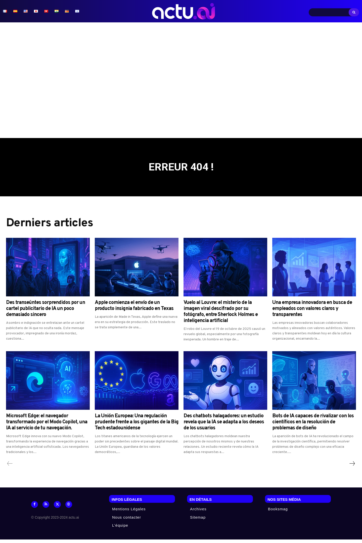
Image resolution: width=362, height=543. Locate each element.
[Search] (354, 12)
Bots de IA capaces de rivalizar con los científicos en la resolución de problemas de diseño (313, 426)
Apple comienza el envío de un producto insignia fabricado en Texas (134, 309)
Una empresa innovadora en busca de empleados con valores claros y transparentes (312, 312)
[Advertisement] (181, 80)
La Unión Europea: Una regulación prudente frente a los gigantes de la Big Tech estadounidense (136, 426)
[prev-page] (10, 467)
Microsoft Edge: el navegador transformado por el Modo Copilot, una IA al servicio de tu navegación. (46, 426)
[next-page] (352, 467)
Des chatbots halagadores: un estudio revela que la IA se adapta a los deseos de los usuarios (224, 426)
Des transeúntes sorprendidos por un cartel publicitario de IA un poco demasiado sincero (45, 312)
